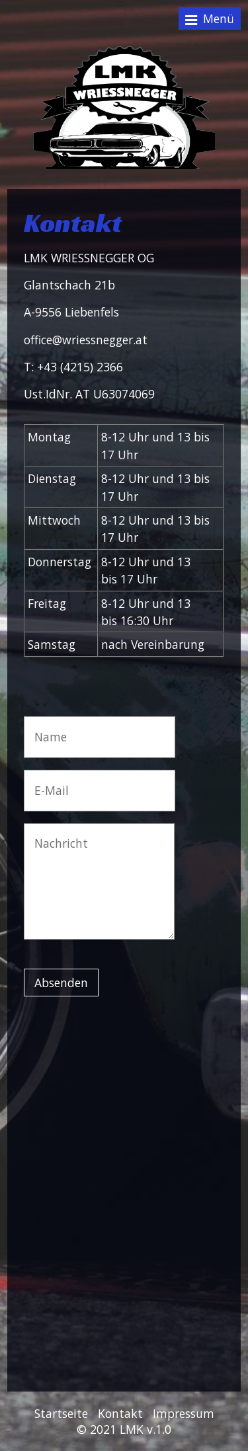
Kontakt (120, 1413)
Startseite (61, 1413)
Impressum (183, 1413)
